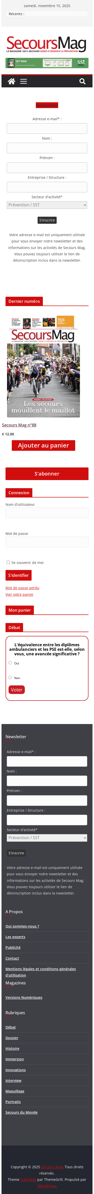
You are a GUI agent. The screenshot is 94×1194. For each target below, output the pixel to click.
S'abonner (47, 473)
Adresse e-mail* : (47, 118)
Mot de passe (17, 533)
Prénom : (47, 157)
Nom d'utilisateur (20, 504)
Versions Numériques (24, 997)
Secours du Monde (22, 1112)
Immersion (15, 1059)
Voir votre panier (20, 594)
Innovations (16, 1069)
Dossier (12, 1037)
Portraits (13, 1101)
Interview (13, 1080)
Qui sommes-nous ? (22, 926)
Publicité (13, 947)
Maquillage (15, 1091)
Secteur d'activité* (47, 196)
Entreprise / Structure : (47, 177)
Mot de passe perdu (22, 587)
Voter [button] (16, 690)
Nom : (47, 138)
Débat (11, 1027)
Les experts (15, 936)
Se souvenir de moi (25, 562)
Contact (12, 958)
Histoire (12, 1048)
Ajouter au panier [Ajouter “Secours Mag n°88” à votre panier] (43, 445)
